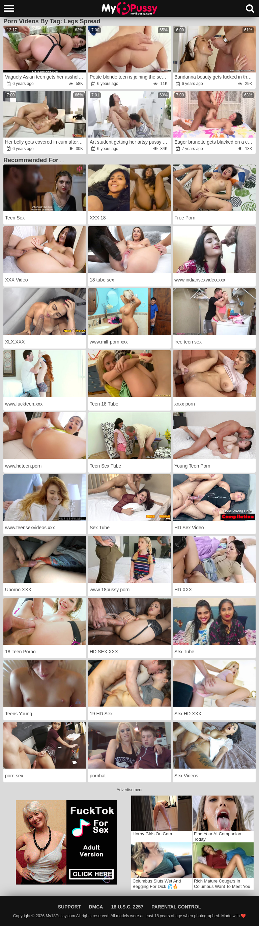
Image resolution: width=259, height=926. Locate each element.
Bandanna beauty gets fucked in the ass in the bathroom (214, 77)
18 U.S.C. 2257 (127, 906)
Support (69, 906)
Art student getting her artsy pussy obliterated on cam (130, 142)
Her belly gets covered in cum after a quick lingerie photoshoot (45, 142)
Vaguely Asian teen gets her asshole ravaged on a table (45, 77)
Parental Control (176, 906)
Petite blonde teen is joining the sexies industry (130, 77)
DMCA (96, 906)
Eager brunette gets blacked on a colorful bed (214, 142)
